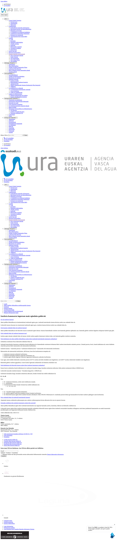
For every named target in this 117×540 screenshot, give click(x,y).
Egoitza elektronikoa (9, 523)
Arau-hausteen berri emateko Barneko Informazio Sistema (19, 529)
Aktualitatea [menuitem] (12, 119)
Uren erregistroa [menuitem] (14, 91)
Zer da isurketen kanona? (7, 319)
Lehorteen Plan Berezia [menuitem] (15, 69)
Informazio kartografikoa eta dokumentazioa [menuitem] (20, 108)
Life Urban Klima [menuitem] (15, 60)
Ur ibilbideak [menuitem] (12, 125)
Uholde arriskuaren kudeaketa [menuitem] (16, 76)
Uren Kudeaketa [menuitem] (9, 73)
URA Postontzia (8, 435)
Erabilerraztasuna (8, 522)
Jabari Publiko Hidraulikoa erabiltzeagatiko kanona (17, 305)
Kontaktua (6, 141)
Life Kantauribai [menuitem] (14, 58)
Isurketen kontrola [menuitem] (13, 79)
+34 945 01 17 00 (18, 434)
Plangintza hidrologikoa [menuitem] (16, 42)
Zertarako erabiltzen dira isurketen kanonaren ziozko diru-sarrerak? (18, 403)
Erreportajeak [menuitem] (12, 122)
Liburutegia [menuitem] (12, 114)
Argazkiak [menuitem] (11, 128)
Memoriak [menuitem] (13, 25)
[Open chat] (112, 535)
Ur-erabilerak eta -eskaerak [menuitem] (16, 88)
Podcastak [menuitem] (11, 131)
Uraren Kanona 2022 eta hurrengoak (13, 311)
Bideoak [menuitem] (11, 126)
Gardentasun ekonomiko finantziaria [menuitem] (19, 33)
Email (2, 451)
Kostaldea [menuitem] (13, 41)
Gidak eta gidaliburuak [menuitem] (16, 92)
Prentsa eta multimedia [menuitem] (11, 117)
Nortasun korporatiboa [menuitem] (14, 52)
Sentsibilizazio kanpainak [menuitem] (15, 123)
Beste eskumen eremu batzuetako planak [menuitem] (19, 70)
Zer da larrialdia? (8, 139)
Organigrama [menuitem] (13, 23)
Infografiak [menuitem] (12, 129)
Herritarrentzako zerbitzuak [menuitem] (12, 98)
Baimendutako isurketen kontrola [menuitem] (19, 82)
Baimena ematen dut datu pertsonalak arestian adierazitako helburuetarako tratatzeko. (32, 454)
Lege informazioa (8, 526)
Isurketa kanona (8, 308)
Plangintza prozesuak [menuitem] (15, 30)
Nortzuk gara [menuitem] (13, 22)
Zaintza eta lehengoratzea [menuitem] (15, 94)
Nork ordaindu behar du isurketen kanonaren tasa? (14, 333)
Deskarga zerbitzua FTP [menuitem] (16, 113)
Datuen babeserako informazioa (55, 454)
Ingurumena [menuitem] (13, 49)
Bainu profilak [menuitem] (12, 107)
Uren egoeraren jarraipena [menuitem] (15, 104)
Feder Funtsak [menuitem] (14, 57)
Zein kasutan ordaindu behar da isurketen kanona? (14, 328)
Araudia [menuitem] (11, 38)
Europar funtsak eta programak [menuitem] (17, 54)
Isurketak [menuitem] (12, 45)
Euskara (8, 452)
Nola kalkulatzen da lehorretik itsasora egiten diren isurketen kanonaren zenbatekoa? (23, 365)
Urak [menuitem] (11, 39)
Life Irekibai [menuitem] (13, 61)
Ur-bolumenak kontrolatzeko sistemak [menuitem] (20, 89)
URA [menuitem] (6, 19)
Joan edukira (4, 1)
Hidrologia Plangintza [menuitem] (10, 63)
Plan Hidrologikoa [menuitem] (13, 66)
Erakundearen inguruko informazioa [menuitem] (19, 27)
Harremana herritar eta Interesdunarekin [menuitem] (20, 29)
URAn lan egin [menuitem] (13, 51)
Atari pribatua (4, 148)
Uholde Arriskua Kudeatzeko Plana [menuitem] (18, 67)
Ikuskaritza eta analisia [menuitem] (15, 78)
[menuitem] (8, 138)
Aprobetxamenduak (9, 309)
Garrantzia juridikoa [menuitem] (15, 48)
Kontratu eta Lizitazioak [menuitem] (16, 35)
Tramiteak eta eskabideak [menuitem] (15, 100)
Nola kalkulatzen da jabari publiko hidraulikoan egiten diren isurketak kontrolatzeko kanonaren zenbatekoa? (29, 339)
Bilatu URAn (4, 135)
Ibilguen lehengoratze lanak (11, 312)
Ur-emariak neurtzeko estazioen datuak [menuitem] (19, 106)
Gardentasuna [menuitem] (12, 26)
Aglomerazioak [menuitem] (14, 83)
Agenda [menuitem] (11, 132)
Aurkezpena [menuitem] (12, 64)
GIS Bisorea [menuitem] (13, 110)
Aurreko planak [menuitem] (13, 71)
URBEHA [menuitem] (13, 86)
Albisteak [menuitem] (11, 120)
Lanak (5, 304)
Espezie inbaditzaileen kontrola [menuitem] (18, 97)
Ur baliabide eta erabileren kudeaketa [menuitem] (20, 32)
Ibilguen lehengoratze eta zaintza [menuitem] (19, 95)
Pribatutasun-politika (9, 527)
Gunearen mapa (8, 520)
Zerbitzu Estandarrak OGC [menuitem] (17, 111)
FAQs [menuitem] (10, 116)
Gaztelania (14, 452)
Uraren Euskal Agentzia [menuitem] (15, 20)
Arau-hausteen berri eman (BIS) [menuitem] (18, 36)
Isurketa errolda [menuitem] (14, 80)
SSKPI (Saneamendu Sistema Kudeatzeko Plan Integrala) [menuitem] (25, 85)
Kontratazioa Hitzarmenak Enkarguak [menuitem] (18, 101)
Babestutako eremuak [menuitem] (16, 46)
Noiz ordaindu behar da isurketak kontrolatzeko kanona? (15, 397)
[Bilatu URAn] (15, 135)
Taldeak (3, 452)
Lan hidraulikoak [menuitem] (13, 75)
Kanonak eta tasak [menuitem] (13, 103)
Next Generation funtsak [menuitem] (16, 55)
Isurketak (6, 307)
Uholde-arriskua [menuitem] (14, 44)
